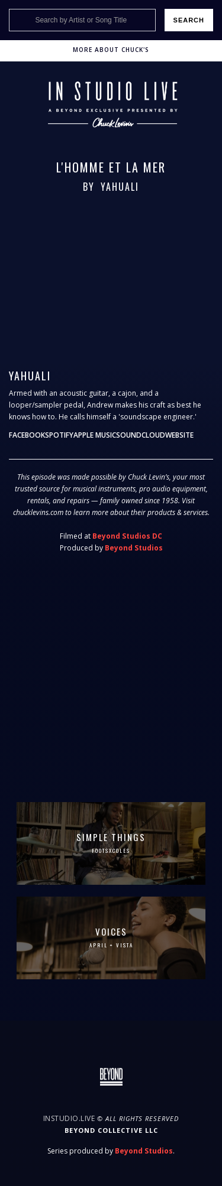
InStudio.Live (69, 1118)
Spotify (59, 435)
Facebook (27, 435)
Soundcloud (140, 435)
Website (179, 435)
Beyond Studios (134, 548)
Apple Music (94, 435)
